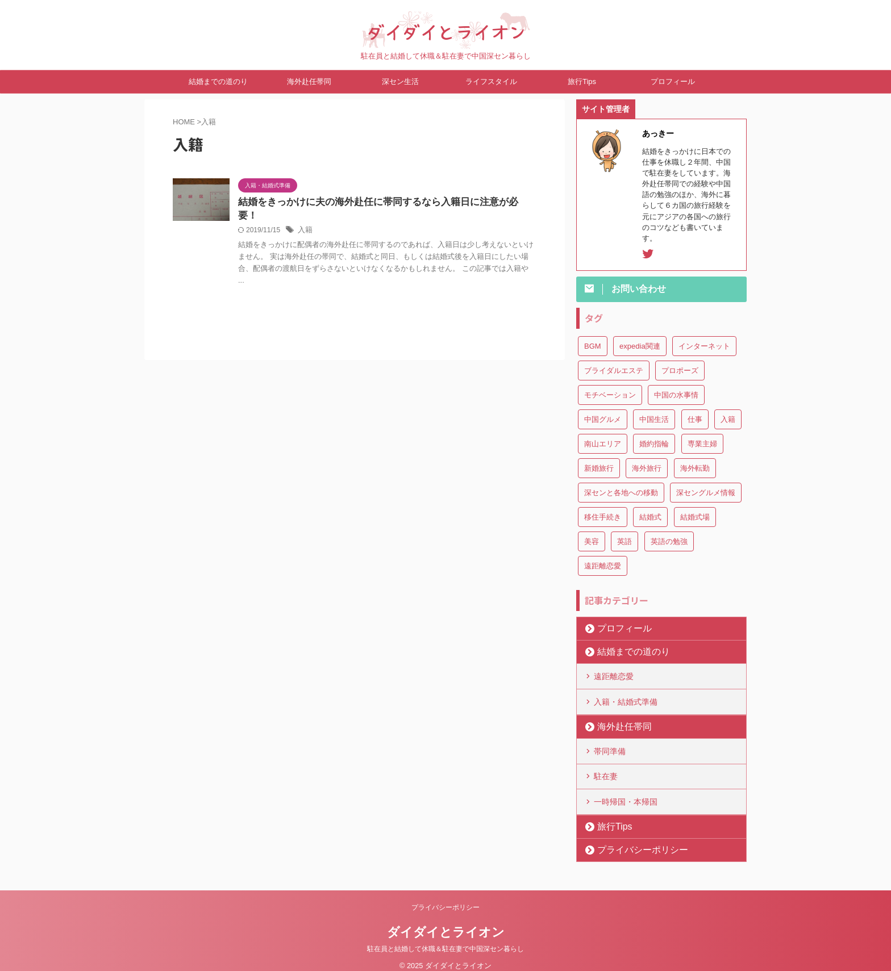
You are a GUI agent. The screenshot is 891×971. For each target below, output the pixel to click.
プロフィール (673, 81)
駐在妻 (606, 768)
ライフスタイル (491, 81)
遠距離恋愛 (614, 675)
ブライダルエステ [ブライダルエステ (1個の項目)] (613, 370)
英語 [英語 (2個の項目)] (624, 541)
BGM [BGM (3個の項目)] (592, 346)
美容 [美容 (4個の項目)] (591, 541)
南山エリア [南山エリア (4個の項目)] (602, 444)
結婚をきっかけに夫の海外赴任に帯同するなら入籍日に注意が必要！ (379, 202)
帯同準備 (610, 745)
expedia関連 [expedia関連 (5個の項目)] (639, 346)
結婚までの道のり (218, 81)
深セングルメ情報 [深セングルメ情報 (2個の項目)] (705, 492)
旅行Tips (582, 81)
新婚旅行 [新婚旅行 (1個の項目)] (599, 468)
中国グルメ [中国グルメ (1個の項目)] (602, 419)
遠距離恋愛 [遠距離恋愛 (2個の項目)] (602, 566)
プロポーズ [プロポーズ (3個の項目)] (679, 370)
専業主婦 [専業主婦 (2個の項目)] (702, 444)
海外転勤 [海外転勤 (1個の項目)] (695, 468)
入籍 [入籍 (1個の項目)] (728, 419)
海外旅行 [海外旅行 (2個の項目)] (646, 468)
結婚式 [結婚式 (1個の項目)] (650, 517)
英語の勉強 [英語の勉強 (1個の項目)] (669, 541)
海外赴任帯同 (309, 81)
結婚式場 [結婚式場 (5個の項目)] (695, 517)
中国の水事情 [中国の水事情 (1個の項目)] (676, 395)
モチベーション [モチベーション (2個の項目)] (610, 395)
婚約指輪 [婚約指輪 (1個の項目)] (654, 444)
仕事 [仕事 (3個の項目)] (695, 419)
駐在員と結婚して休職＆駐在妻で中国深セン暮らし (445, 938)
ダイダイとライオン (446, 921)
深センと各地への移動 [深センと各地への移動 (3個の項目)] (621, 492)
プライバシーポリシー (632, 839)
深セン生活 (400, 81)
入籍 (304, 217)
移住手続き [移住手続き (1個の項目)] (602, 517)
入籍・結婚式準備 (625, 698)
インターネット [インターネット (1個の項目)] (704, 346)
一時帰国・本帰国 (625, 792)
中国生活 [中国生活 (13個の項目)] (654, 419)
